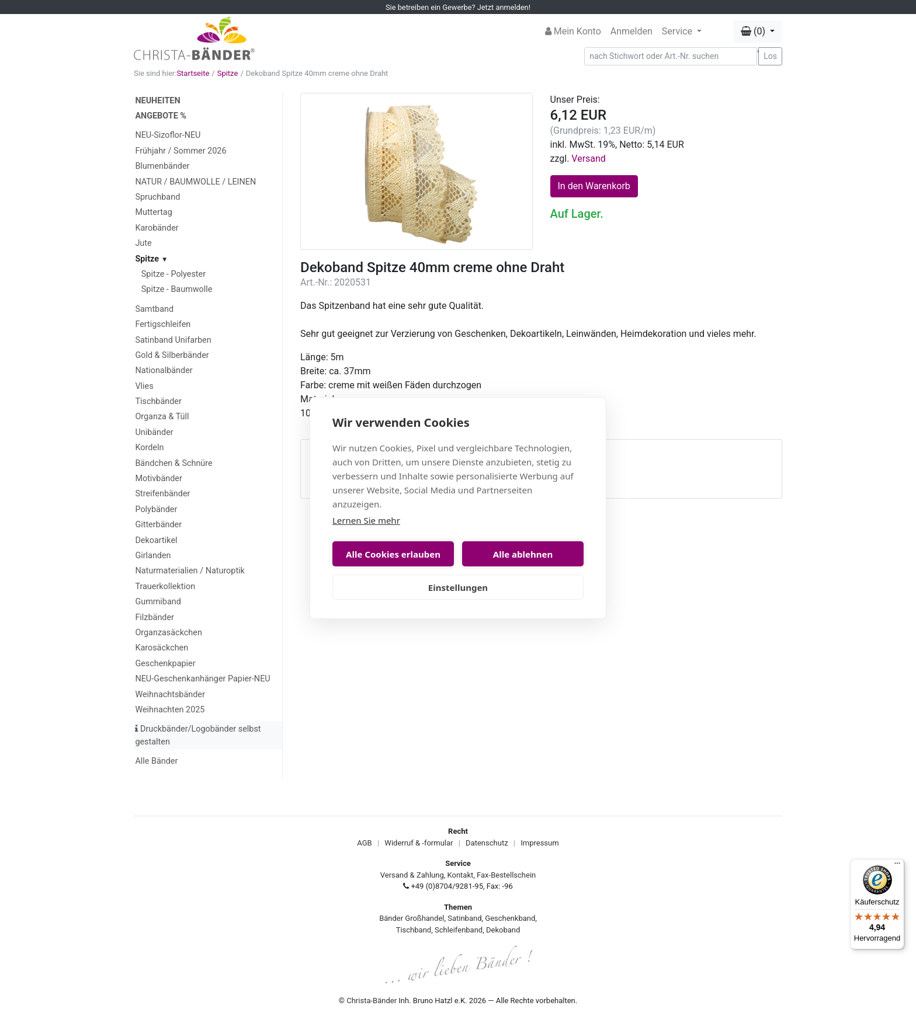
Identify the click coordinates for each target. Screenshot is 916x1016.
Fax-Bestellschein (506, 875)
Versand (588, 158)
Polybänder (156, 509)
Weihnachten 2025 (169, 710)
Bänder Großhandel (411, 918)
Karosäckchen (161, 648)
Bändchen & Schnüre (173, 463)
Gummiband (158, 602)
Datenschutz (487, 842)
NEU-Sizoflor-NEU (167, 135)
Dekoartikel (156, 540)
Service (678, 31)
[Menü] (897, 866)
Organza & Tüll (162, 417)
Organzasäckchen (168, 633)
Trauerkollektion (165, 586)
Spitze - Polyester (173, 274)
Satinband (464, 918)
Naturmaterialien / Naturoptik (190, 571)
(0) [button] (754, 31)
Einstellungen (458, 587)
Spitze (227, 73)
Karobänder (156, 228)
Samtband (154, 309)
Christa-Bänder (371, 1000)
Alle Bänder (156, 761)
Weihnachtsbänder (169, 695)
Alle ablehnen (523, 554)
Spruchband (157, 197)
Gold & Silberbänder (172, 355)
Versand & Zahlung (412, 875)
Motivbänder (158, 478)
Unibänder (154, 432)
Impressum (539, 842)
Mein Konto (573, 31)
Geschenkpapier (165, 664)
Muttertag (153, 212)
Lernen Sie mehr (366, 520)
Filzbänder (154, 617)
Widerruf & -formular (418, 842)
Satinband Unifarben (173, 340)
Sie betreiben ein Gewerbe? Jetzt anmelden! (458, 7)
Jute (143, 243)
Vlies (144, 386)
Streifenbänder (162, 494)
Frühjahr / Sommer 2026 (180, 151)
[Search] (670, 56)
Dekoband (503, 929)
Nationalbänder (163, 370)
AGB (364, 842)
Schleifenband (459, 929)
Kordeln (149, 448)
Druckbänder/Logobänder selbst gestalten (198, 735)
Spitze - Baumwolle (177, 289)
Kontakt (460, 875)
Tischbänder (158, 401)
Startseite (192, 73)
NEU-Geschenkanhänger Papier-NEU (202, 679)
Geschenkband (510, 918)
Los (770, 56)
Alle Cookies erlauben (393, 554)
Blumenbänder (162, 166)
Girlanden (153, 556)
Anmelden (631, 31)
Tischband (413, 929)
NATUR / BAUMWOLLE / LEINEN (195, 182)
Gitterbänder (158, 525)
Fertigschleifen (162, 324)
